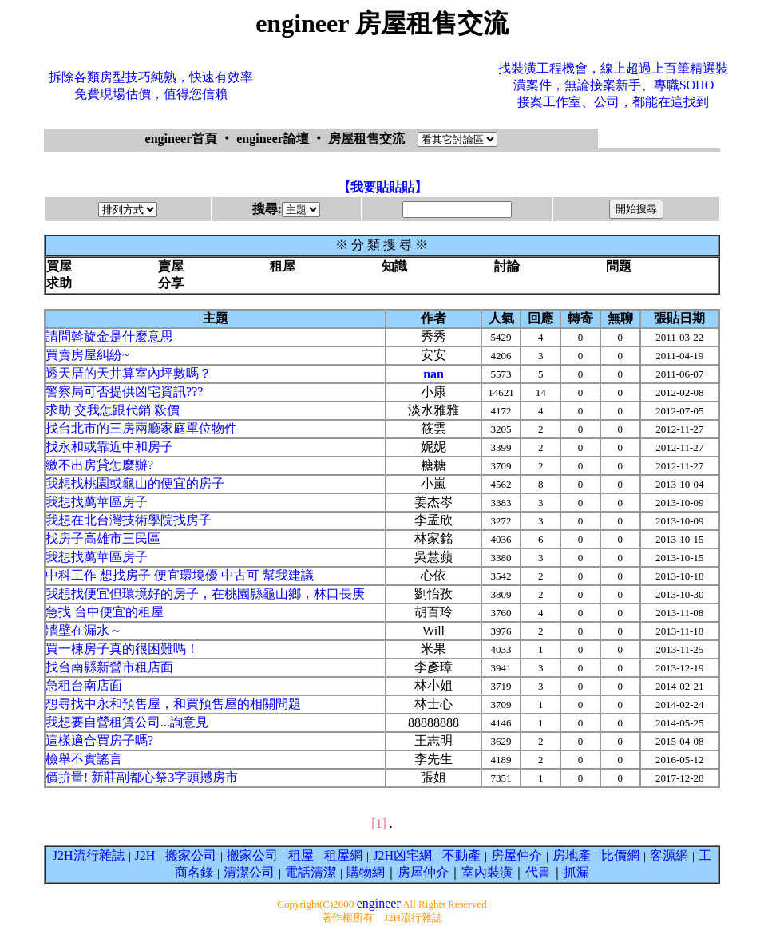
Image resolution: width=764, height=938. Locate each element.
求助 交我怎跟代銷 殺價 (113, 410)
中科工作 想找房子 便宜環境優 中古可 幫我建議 (180, 575)
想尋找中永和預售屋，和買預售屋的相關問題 (173, 703)
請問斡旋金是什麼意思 (109, 336)
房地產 (571, 855)
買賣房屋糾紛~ (87, 355)
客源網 (669, 855)
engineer (379, 903)
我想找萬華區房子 (97, 502)
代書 (538, 872)
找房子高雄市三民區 (103, 538)
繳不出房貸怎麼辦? (99, 465)
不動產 (461, 855)
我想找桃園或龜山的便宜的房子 (135, 483)
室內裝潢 (487, 872)
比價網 (620, 855)
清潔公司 (249, 872)
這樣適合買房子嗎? (99, 740)
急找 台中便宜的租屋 (105, 612)
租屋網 (343, 855)
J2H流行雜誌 (89, 855)
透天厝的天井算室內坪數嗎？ (129, 373)
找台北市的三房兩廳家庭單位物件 (141, 428)
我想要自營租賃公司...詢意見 (127, 722)
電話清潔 (310, 872)
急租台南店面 (84, 685)
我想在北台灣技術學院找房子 (129, 520)
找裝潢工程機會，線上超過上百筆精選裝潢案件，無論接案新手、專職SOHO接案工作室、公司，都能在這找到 (613, 85)
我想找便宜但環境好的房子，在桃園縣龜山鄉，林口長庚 (205, 593)
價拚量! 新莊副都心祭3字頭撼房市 (142, 777)
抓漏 (576, 872)
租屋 (301, 855)
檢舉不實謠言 (84, 759)
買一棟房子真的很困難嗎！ (122, 648)
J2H (145, 855)
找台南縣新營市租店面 (109, 667)
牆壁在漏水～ (84, 630)
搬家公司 (190, 855)
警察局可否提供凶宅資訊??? (124, 391)
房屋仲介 (516, 855)
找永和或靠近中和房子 (109, 446)
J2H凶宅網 (402, 855)
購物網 (365, 872)
